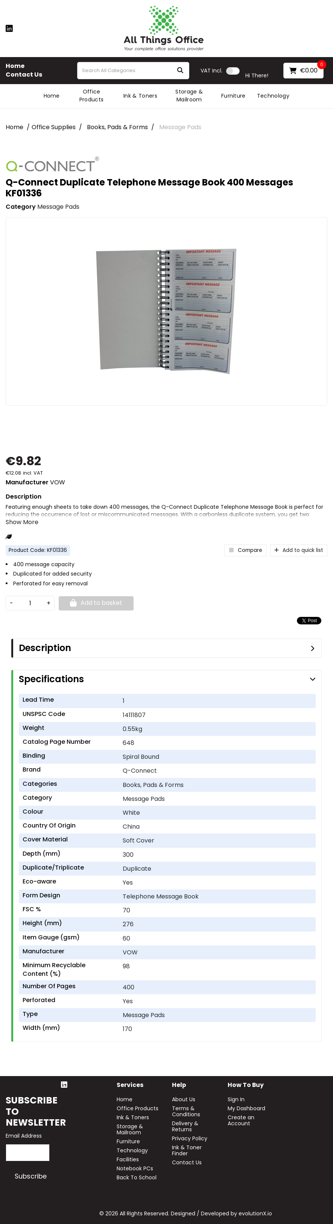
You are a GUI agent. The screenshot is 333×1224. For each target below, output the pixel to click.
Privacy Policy (189, 1138)
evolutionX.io (255, 1213)
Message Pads (180, 127)
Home (15, 66)
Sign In (236, 1099)
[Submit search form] (180, 70)
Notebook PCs (135, 1168)
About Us (183, 1099)
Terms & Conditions (186, 1111)
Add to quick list (298, 550)
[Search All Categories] (133, 70)
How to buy (246, 1085)
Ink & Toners (140, 95)
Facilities (128, 1159)
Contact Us (24, 75)
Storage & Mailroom (189, 95)
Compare (245, 550)
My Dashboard (246, 1108)
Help (179, 1085)
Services (130, 1085)
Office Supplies (54, 127)
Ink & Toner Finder (187, 1150)
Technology (273, 95)
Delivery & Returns (185, 1126)
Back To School (137, 1177)
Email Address (24, 1136)
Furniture (233, 95)
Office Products (91, 95)
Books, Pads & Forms (117, 127)
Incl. (211, 70)
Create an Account (241, 1120)
